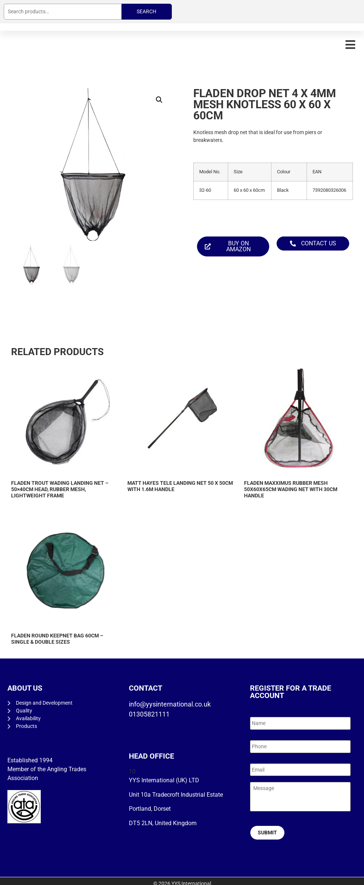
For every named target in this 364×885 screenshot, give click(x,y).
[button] (350, 44)
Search (146, 11)
